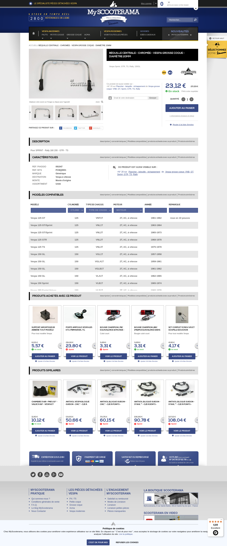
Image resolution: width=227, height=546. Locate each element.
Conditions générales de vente (45, 502)
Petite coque (57, 35)
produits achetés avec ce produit (162, 141)
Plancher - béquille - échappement (130, 86)
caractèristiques (118, 141)
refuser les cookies (127, 542)
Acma (87, 35)
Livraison (111, 505)
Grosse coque (74, 35)
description (105, 141)
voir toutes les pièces (115, 35)
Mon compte (146, 3)
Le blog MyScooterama (42, 508)
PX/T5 (45, 35)
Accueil (33, 45)
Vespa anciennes (50, 31)
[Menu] (221, 520)
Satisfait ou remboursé (117, 499)
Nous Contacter (38, 511)
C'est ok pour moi (98, 542)
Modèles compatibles (137, 141)
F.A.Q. (34, 505)
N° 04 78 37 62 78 (178, 459)
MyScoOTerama (180, 35)
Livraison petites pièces (118, 508)
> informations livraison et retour (181, 116)
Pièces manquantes (116, 511)
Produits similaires (186, 141)
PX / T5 (72, 499)
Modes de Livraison (116, 502)
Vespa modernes (77, 511)
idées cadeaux (147, 35)
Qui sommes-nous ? (40, 499)
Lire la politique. (126, 534)
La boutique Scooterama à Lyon (171, 497)
